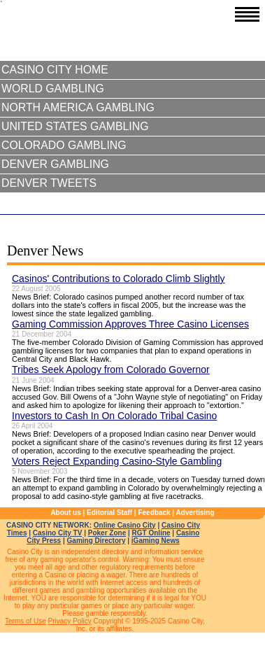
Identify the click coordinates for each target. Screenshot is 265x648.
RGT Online (151, 533)
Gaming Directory (96, 540)
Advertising (195, 512)
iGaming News (155, 540)
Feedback (154, 512)
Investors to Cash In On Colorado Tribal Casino (114, 415)
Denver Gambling (55, 164)
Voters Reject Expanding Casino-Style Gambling (117, 461)
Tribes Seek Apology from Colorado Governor (111, 369)
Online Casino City (125, 525)
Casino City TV (58, 533)
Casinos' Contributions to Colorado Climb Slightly (118, 278)
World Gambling (52, 88)
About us (65, 512)
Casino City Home (54, 70)
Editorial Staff (109, 512)
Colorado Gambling (64, 145)
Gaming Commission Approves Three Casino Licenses (130, 324)
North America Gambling (78, 107)
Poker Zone (107, 533)
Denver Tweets (48, 183)
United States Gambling (74, 126)
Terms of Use (25, 621)
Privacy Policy (70, 621)
